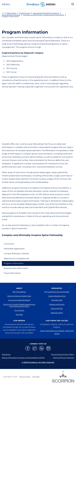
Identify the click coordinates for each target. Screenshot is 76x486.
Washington (11, 13)
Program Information (13, 263)
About (19, 288)
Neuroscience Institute (11, 15)
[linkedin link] (41, 348)
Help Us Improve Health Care (19, 296)
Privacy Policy (24, 377)
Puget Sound (24, 13)
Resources (56, 288)
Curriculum (9, 244)
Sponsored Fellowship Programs (46, 13)
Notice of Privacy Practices (63, 358)
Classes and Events (56, 304)
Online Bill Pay (57, 308)
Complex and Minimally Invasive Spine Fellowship (43, 15)
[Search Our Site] (73, 4)
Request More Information (16, 268)
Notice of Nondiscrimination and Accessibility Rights (23, 358)
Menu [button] (6, 4)
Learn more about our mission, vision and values (57, 332)
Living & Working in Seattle (16, 253)
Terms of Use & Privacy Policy (62, 354)
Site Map (19, 314)
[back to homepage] (3, 13)
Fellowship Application (14, 249)
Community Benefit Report (19, 300)
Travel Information (12, 273)
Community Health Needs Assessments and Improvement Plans (19, 305)
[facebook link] (27, 348)
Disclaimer (6, 354)
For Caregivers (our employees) (56, 292)
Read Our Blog (57, 313)
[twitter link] (34, 348)
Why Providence (19, 292)
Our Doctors (19, 310)
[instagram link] (48, 348)
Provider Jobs (56, 300)
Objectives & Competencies (16, 258)
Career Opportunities (56, 296)
